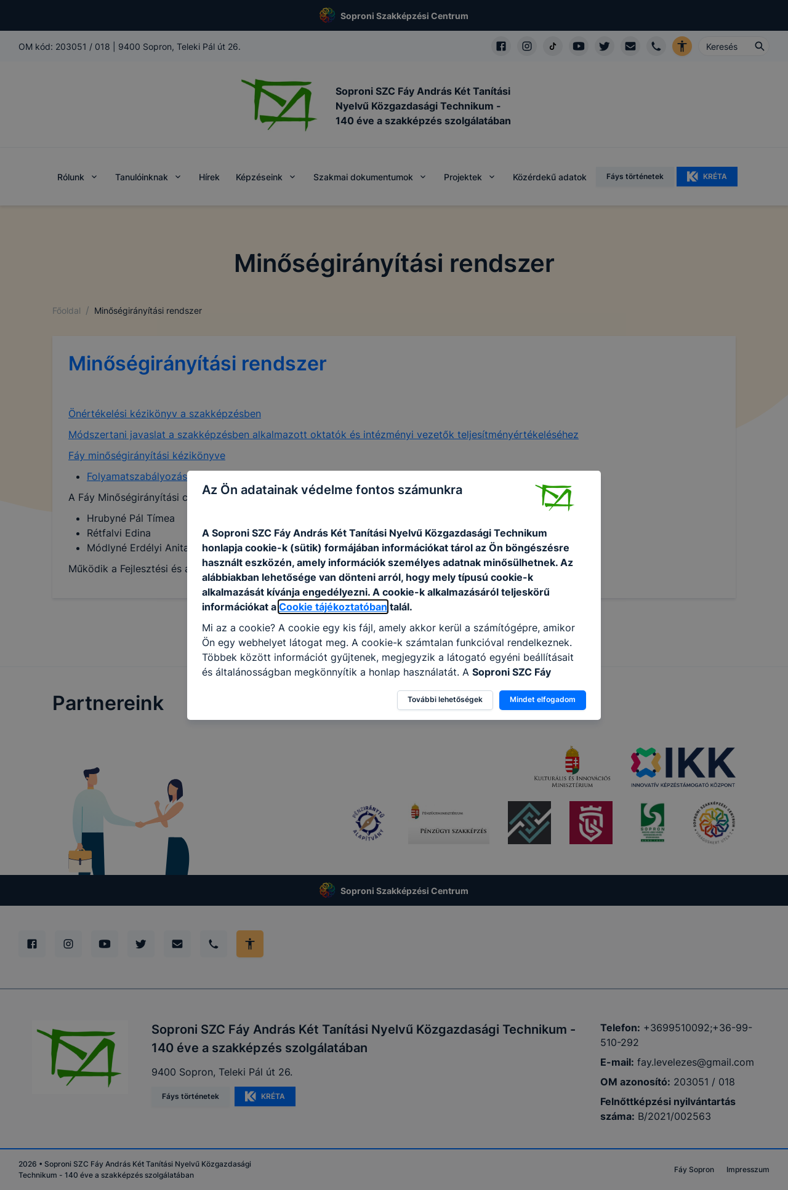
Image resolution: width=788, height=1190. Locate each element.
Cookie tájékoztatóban (333, 607)
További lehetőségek (445, 699)
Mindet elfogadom (543, 699)
